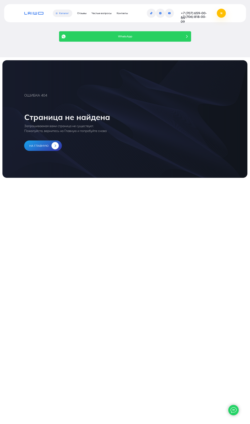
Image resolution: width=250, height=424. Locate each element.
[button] (62, 13)
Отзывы (82, 13)
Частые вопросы (102, 13)
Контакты (122, 13)
